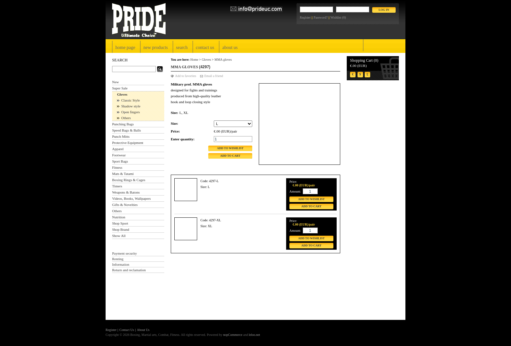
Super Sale (119, 88)
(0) (344, 17)
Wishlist (335, 17)
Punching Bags (123, 124)
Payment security (124, 253)
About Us (230, 47)
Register (305, 17)
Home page (125, 47)
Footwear (119, 155)
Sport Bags (120, 161)
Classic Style (130, 100)
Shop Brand (120, 229)
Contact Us (205, 47)
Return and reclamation (129, 270)
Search (182, 47)
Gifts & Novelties (125, 205)
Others (126, 118)
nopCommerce (232, 335)
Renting (118, 259)
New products (155, 47)
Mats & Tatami (123, 174)
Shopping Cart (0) (364, 60)
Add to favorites (185, 76)
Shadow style (130, 106)
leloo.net (254, 335)
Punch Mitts (120, 136)
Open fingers (130, 112)
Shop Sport (120, 223)
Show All (118, 236)
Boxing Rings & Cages (128, 180)
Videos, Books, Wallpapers (131, 198)
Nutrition (118, 217)
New (115, 82)
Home (194, 59)
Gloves (122, 94)
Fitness (117, 167)
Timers (117, 186)
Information (120, 264)
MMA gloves (223, 59)
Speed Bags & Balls (126, 130)
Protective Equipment (127, 143)
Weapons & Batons (126, 192)
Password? (321, 17)
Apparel (118, 149)
